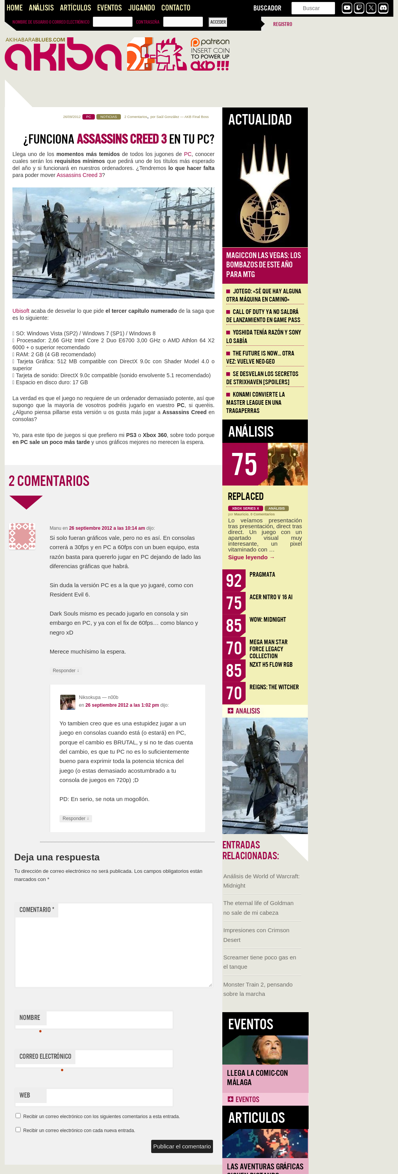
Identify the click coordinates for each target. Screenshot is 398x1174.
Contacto (175, 8)
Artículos (75, 8)
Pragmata (348, 574)
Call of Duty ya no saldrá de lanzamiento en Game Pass (349, 316)
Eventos (109, 8)
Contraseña (147, 22)
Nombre (116, 1019)
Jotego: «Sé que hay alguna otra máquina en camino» (349, 295)
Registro (282, 24)
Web (110, 1095)
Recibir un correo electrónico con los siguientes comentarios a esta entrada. (187, 1116)
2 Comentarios (221, 117)
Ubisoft (106, 311)
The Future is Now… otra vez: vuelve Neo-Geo (346, 358)
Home (15, 8)
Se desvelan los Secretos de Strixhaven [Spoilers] (348, 378)
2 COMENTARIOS (134, 481)
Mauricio (327, 514)
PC (273, 154)
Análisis (41, 8)
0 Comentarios (348, 514)
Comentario (122, 910)
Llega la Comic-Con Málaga (39, 439)
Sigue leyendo (337, 557)
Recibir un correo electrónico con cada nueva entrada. (165, 1130)
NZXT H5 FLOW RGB (356, 664)
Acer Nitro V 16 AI (356, 597)
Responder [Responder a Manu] (151, 671)
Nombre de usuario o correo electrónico (50, 22)
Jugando (141, 8)
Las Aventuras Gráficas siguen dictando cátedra (47, 538)
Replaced (331, 497)
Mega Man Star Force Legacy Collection (354, 649)
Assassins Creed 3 (165, 175)
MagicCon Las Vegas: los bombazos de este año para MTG (349, 265)
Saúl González (253, 117)
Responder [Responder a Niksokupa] (161, 818)
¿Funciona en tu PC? (204, 139)
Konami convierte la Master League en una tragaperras (341, 403)
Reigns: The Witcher (359, 687)
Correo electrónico (131, 1058)
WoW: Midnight (353, 619)
